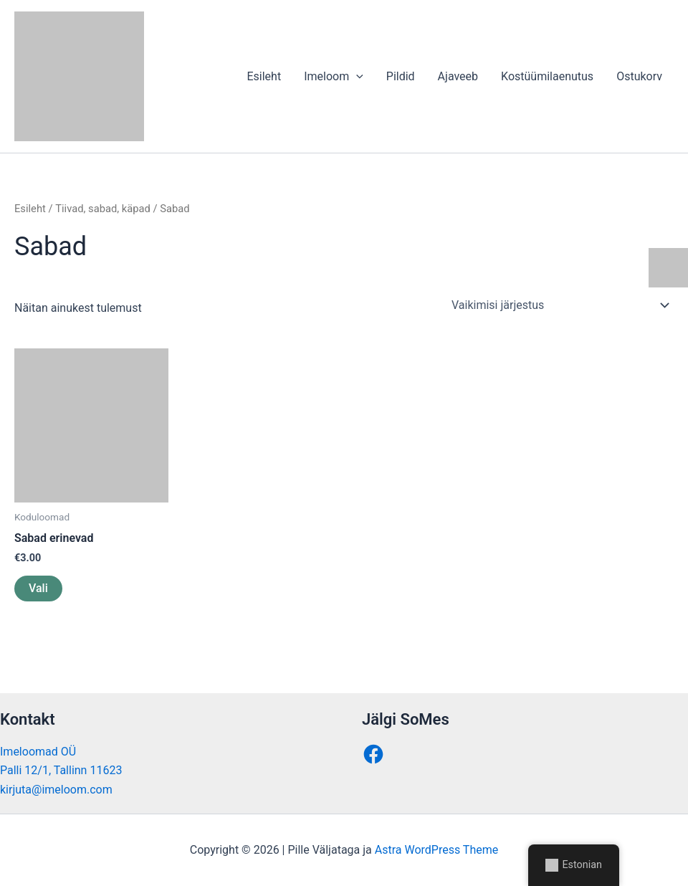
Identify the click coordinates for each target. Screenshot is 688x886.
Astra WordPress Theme (436, 850)
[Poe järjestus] (560, 305)
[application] (356, 76)
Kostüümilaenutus (547, 76)
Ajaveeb (458, 76)
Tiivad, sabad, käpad (102, 208)
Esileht (264, 76)
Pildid (400, 76)
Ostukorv (639, 76)
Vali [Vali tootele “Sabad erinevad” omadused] (38, 588)
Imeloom (333, 76)
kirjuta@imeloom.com (56, 789)
